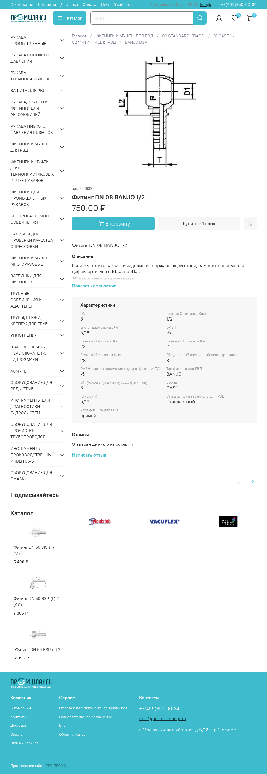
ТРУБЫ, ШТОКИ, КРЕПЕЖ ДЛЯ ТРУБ (29, 320)
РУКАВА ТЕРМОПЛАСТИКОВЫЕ (32, 75)
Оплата (89, 4)
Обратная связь (72, 734)
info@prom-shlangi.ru (162, 719)
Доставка (69, 4)
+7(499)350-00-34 (239, 4)
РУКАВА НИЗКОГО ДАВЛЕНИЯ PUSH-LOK (31, 129)
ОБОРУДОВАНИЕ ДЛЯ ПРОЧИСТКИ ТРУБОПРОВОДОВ (31, 430)
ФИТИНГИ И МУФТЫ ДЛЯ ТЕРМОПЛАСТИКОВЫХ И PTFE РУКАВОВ (32, 171)
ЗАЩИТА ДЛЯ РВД (28, 90)
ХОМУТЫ (18, 371)
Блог (63, 725)
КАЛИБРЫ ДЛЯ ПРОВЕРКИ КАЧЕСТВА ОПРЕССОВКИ (31, 240)
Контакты (47, 4)
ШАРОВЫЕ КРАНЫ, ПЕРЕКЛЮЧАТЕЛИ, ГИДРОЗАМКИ (28, 353)
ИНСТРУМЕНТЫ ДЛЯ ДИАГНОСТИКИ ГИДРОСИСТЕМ (30, 406)
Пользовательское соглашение (85, 716)
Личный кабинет (116, 4)
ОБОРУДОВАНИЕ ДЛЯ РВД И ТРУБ (31, 385)
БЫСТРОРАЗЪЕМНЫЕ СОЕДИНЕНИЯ (31, 219)
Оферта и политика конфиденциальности (94, 708)
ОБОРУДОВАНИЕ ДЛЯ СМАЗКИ (31, 475)
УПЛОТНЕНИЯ (23, 335)
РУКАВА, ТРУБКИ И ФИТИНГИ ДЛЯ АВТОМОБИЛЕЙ (29, 108)
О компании (21, 4)
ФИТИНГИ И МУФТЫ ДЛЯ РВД (30, 147)
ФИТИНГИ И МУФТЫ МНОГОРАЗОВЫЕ (30, 261)
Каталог (70, 18)
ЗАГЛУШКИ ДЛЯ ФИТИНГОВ (26, 279)
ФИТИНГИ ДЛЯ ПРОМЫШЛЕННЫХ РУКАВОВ (28, 198)
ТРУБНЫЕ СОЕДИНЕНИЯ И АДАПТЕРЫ (26, 300)
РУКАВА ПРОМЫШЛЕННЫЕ (28, 40)
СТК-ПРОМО (55, 765)
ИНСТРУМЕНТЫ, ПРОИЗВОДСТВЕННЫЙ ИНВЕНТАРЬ (32, 455)
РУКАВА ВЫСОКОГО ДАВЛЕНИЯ (29, 58)
